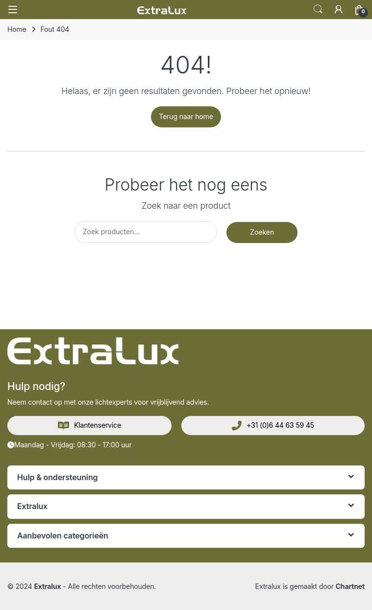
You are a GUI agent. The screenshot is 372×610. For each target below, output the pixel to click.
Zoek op (318, 9)
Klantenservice (89, 426)
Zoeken (262, 232)
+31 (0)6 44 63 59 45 (273, 426)
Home (16, 29)
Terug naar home (186, 116)
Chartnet (350, 586)
